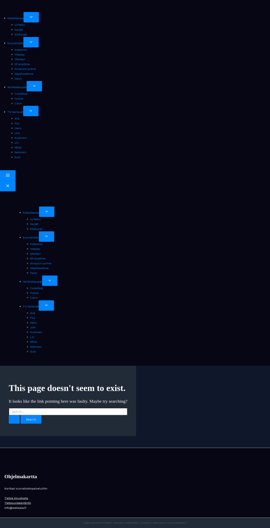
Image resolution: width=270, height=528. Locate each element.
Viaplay (20, 54)
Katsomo (21, 49)
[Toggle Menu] (8, 175)
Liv (17, 142)
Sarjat (19, 29)
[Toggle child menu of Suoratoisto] (31, 42)
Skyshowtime (24, 74)
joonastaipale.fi (177, 522)
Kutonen (21, 138)
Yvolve (19, 98)
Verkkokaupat (17, 87)
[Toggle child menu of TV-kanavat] (30, 111)
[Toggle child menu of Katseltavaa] (31, 17)
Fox (17, 123)
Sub (17, 157)
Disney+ (20, 59)
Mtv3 (18, 147)
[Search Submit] (14, 419)
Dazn (18, 78)
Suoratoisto (15, 43)
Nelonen (20, 152)
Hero (18, 128)
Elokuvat (21, 34)
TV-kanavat (15, 112)
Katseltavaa (15, 18)
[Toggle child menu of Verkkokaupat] (34, 86)
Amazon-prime (25, 69)
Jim (17, 133)
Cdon (18, 103)
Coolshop (21, 93)
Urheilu (20, 24)
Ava (17, 118)
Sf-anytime (22, 64)
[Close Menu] (8, 186)
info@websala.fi (15, 508)
